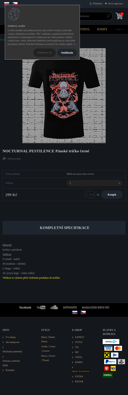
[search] (104, 17)
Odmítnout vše (45, 52)
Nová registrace (115, 3)
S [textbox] (70, 183)
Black (44, 337)
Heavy (44, 356)
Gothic (44, 346)
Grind (52, 346)
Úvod (2, 40)
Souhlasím (67, 52)
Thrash (45, 360)
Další (118, 29)
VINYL (85, 29)
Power (52, 356)
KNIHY (102, 29)
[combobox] (95, 183)
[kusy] (89, 195)
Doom (44, 341)
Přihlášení (97, 3)
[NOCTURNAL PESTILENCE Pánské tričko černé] (64, 95)
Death (51, 337)
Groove (46, 351)
